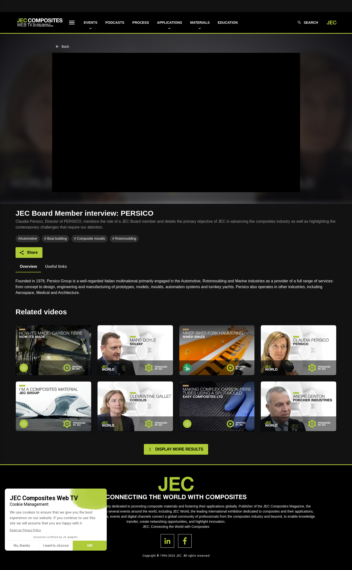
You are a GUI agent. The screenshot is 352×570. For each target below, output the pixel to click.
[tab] (28, 266)
